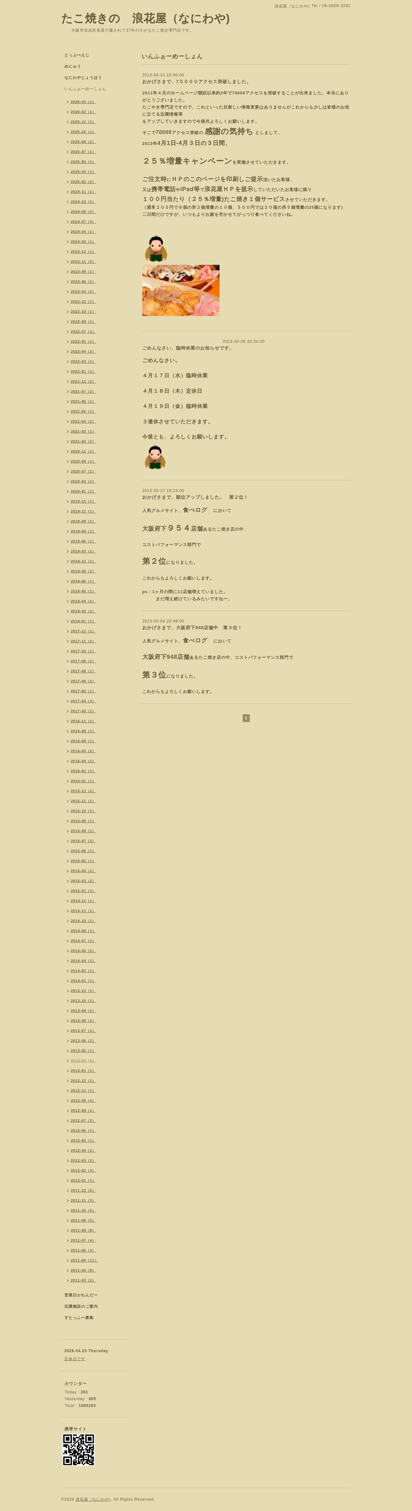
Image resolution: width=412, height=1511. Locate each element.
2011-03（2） (83, 1280)
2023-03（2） (83, 292)
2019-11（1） (83, 511)
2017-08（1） (83, 671)
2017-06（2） (83, 681)
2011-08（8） (83, 1230)
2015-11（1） (83, 801)
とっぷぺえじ (76, 55)
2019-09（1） (83, 521)
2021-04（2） (83, 421)
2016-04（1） (83, 761)
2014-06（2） (83, 951)
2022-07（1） (83, 331)
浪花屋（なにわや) (93, 1499)
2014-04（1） (83, 961)
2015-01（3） (83, 891)
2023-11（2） (83, 262)
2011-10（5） (83, 1210)
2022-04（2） (83, 351)
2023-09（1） (83, 272)
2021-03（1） (83, 431)
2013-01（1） (83, 1071)
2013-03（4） (83, 1061)
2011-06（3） (83, 1250)
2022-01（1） (83, 371)
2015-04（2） (83, 871)
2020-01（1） (83, 491)
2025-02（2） (83, 182)
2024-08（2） (83, 212)
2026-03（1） (83, 102)
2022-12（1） (83, 301)
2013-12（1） (83, 991)
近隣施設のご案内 (81, 1306)
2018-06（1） (83, 581)
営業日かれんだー (81, 1295)
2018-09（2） (83, 571)
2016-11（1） (83, 721)
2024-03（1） (83, 242)
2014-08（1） (83, 931)
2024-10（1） (83, 202)
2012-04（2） (83, 1150)
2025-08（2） (83, 142)
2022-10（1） (83, 311)
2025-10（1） (83, 132)
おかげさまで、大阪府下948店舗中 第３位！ (192, 627)
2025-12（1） (83, 122)
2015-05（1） (83, 861)
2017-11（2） (83, 641)
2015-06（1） (83, 851)
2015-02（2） (83, 881)
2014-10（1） (83, 921)
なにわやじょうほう (83, 77)
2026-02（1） (83, 112)
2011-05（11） (84, 1260)
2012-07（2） (83, 1120)
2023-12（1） (83, 252)
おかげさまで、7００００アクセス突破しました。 (196, 81)
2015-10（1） (83, 811)
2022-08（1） (83, 321)
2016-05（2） (83, 751)
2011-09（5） (83, 1220)
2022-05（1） (83, 341)
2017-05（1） (83, 691)
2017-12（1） (83, 631)
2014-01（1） (83, 981)
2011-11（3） (83, 1200)
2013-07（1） (83, 1031)
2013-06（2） (83, 1041)
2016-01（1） (83, 781)
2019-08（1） (83, 531)
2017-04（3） (83, 701)
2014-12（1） (83, 901)
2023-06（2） (83, 282)
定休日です (74, 1359)
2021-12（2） (83, 381)
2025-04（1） (83, 172)
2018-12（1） (83, 561)
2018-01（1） (83, 621)
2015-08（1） (83, 831)
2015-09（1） (83, 821)
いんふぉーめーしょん (85, 89)
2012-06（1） (83, 1130)
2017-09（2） (83, 661)
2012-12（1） (83, 1081)
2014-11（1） (83, 911)
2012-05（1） (83, 1140)
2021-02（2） (83, 441)
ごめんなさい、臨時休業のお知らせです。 (188, 348)
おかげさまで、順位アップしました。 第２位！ (195, 497)
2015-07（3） (83, 841)
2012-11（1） (83, 1090)
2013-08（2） (83, 1021)
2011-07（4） (83, 1240)
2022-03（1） (83, 361)
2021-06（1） (83, 401)
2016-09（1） (83, 731)
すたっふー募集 (79, 1317)
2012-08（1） (83, 1110)
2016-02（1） (83, 771)
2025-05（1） (83, 162)
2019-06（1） (83, 541)
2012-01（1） (83, 1180)
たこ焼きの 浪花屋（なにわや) (145, 18)
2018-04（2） (83, 601)
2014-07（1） (83, 941)
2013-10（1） (83, 1001)
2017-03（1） (83, 711)
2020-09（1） (83, 461)
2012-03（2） (83, 1160)
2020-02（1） (83, 481)
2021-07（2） (83, 391)
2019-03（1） (83, 551)
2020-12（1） (83, 451)
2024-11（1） (83, 192)
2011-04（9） (83, 1270)
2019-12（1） (83, 501)
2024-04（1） (83, 232)
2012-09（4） (83, 1100)
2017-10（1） (83, 651)
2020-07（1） (83, 471)
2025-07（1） (83, 152)
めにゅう (72, 66)
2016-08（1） (83, 741)
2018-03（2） (83, 611)
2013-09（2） (83, 1011)
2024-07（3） (83, 222)
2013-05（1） (83, 1051)
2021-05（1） (83, 411)
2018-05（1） (83, 591)
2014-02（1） (83, 971)
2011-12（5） (83, 1190)
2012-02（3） (83, 1170)
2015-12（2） (83, 791)
